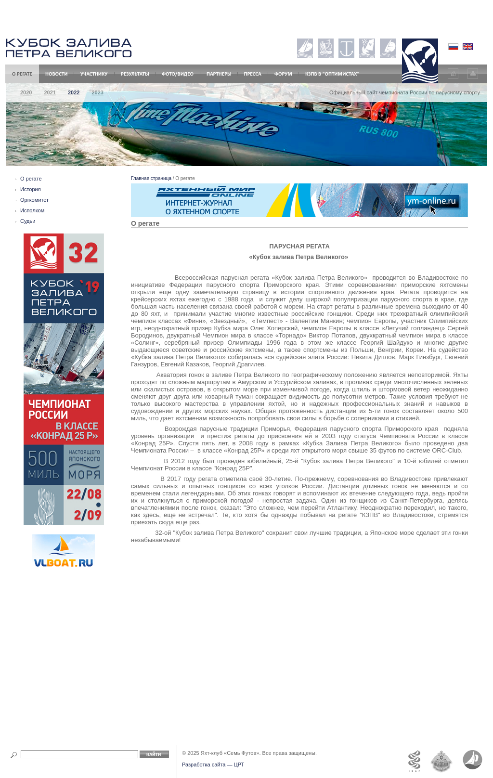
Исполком (32, 210)
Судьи (27, 221)
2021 (49, 92)
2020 (26, 92)
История (30, 189)
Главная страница (151, 178)
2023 (97, 92)
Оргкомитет (34, 200)
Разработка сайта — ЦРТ (213, 764)
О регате (31, 179)
